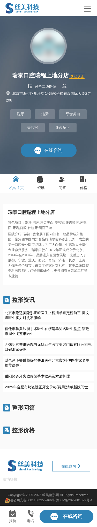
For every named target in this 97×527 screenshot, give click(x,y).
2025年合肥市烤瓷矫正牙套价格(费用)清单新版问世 (46, 387)
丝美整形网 (50, 495)
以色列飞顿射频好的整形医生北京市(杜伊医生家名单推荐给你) (47, 362)
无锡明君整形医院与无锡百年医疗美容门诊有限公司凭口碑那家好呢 (48, 347)
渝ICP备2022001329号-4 (74, 500)
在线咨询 (71, 466)
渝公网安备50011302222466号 (32, 500)
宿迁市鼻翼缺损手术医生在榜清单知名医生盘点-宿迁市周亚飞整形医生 (47, 331)
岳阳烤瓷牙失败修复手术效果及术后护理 (37, 376)
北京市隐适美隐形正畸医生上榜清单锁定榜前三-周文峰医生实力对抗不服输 (47, 315)
